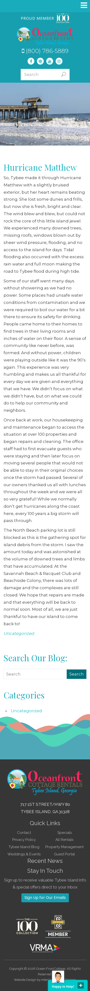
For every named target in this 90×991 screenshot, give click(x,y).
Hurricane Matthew (40, 167)
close (81, 985)
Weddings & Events (24, 854)
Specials (64, 832)
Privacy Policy (24, 839)
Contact (24, 832)
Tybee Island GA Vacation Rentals (45, 36)
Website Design (25, 980)
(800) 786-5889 (45, 50)
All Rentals (64, 839)
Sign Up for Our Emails (45, 897)
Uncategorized (19, 633)
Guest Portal (64, 854)
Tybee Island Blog (24, 847)
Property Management (64, 847)
